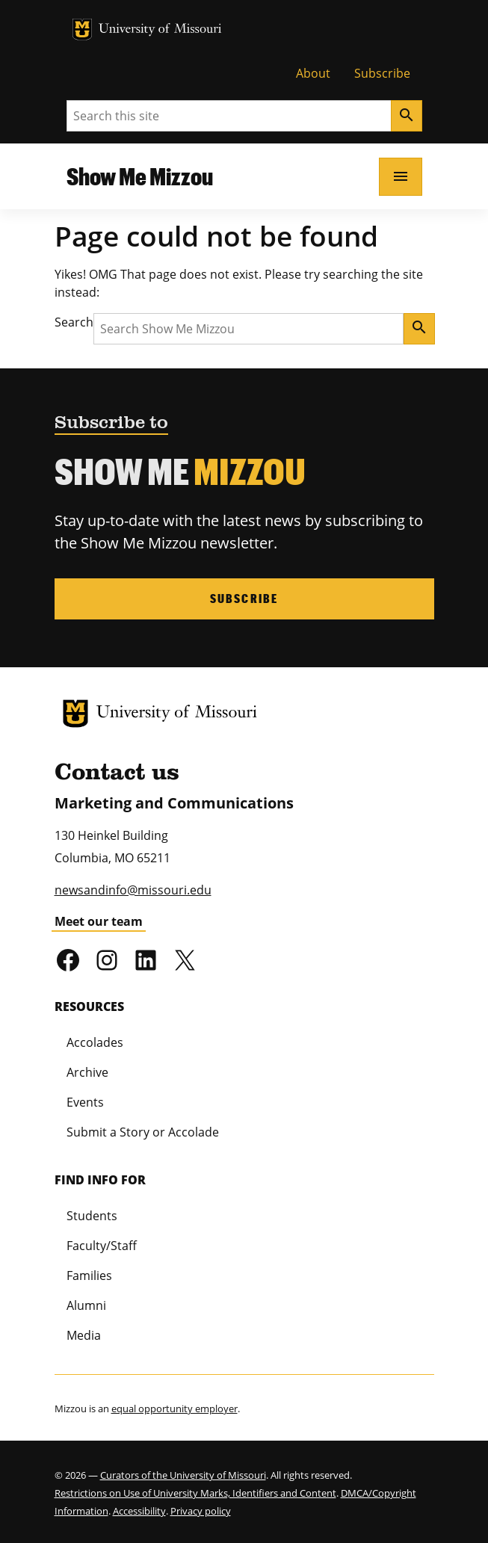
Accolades (95, 1042)
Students (92, 1216)
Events (85, 1102)
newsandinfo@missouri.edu (133, 890)
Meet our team (99, 921)
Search (74, 322)
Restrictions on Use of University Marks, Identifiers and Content (195, 1493)
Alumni (86, 1305)
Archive (87, 1072)
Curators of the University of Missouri (183, 1475)
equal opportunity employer (174, 1408)
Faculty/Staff (102, 1245)
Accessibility (139, 1511)
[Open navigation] (400, 176)
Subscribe (382, 73)
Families (89, 1275)
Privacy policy (200, 1511)
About (313, 73)
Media (84, 1335)
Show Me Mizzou (140, 176)
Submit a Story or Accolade (143, 1132)
